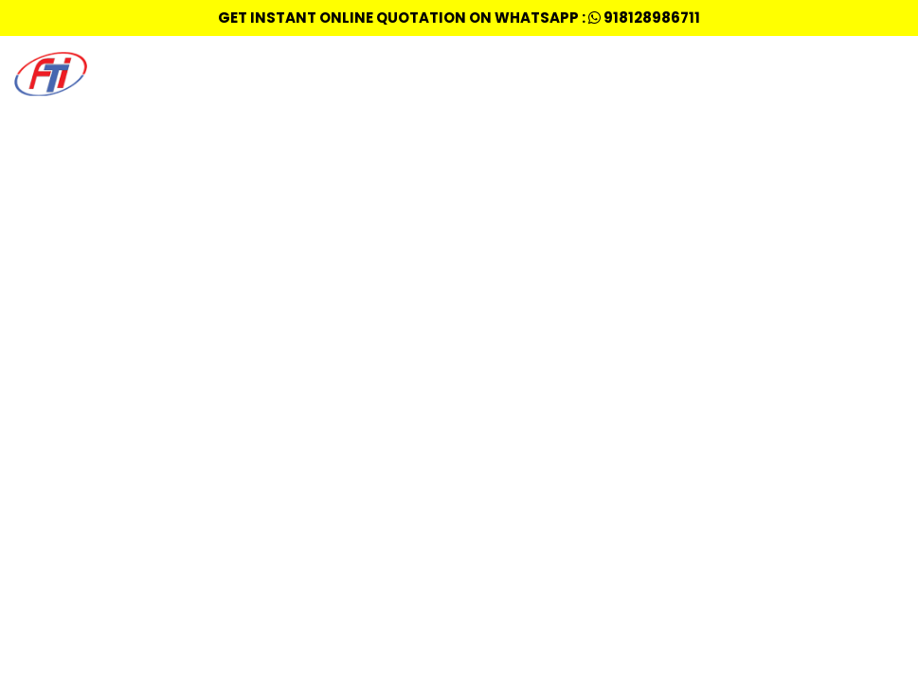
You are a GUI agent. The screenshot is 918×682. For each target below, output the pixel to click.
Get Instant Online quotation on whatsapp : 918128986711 (459, 17)
